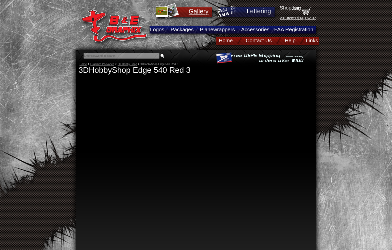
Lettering (259, 11)
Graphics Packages (102, 64)
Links (312, 40)
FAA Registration (293, 29)
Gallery (198, 11)
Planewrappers (217, 29)
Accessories (255, 29)
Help (290, 40)
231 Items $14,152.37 (298, 18)
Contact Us (259, 40)
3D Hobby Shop (127, 64)
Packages (182, 29)
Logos (157, 29)
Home (226, 40)
